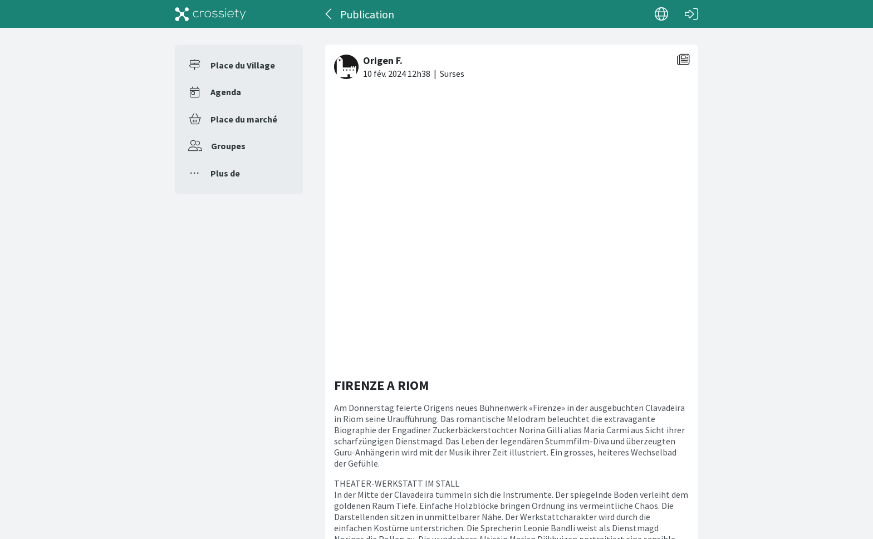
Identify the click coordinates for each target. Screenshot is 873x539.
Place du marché (243, 119)
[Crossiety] (210, 14)
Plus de (225, 173)
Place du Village (242, 65)
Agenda (225, 91)
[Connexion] (691, 14)
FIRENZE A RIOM (381, 117)
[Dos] (329, 14)
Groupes (228, 145)
